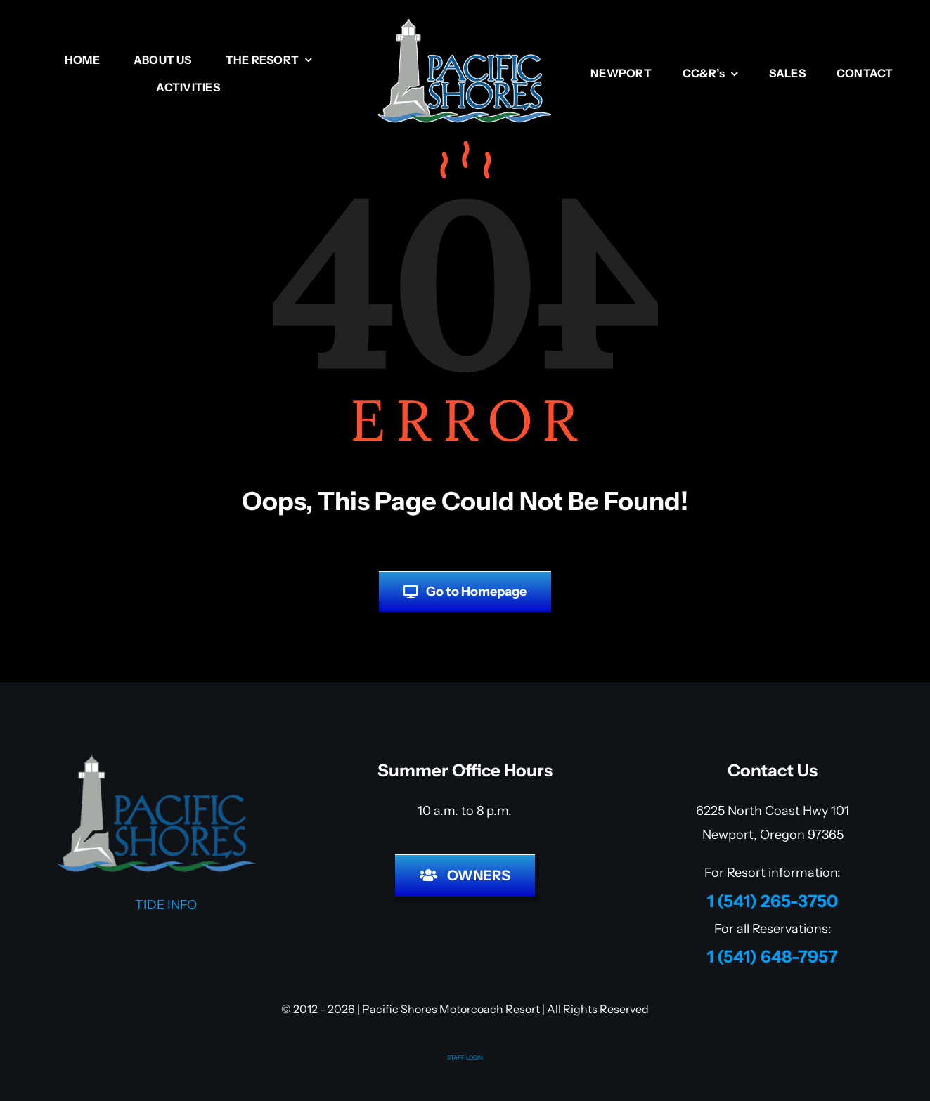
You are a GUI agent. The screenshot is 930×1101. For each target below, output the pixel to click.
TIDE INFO (157, 905)
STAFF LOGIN (465, 1057)
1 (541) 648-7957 (772, 956)
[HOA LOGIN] (465, 875)
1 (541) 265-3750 (772, 901)
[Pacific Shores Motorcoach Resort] (157, 759)
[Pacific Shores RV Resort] (465, 24)
